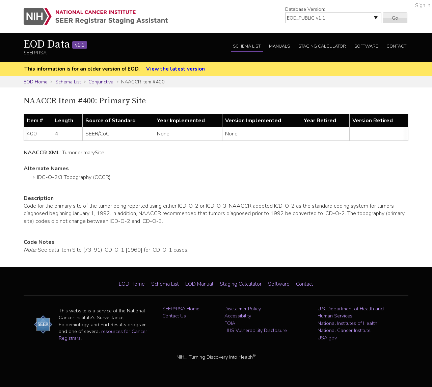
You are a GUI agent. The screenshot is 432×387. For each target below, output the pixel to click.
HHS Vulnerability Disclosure (255, 330)
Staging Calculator (322, 46)
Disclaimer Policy (242, 308)
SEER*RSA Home (180, 308)
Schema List (247, 46)
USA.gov (327, 337)
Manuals (279, 46)
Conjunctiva (100, 81)
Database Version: (305, 9)
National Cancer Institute (344, 330)
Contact (396, 46)
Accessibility (237, 315)
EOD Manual (199, 284)
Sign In (422, 5)
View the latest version (175, 69)
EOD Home (36, 81)
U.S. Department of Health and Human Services (351, 312)
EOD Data (55, 44)
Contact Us (174, 315)
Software (366, 46)
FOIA (229, 323)
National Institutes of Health (347, 323)
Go (395, 18)
